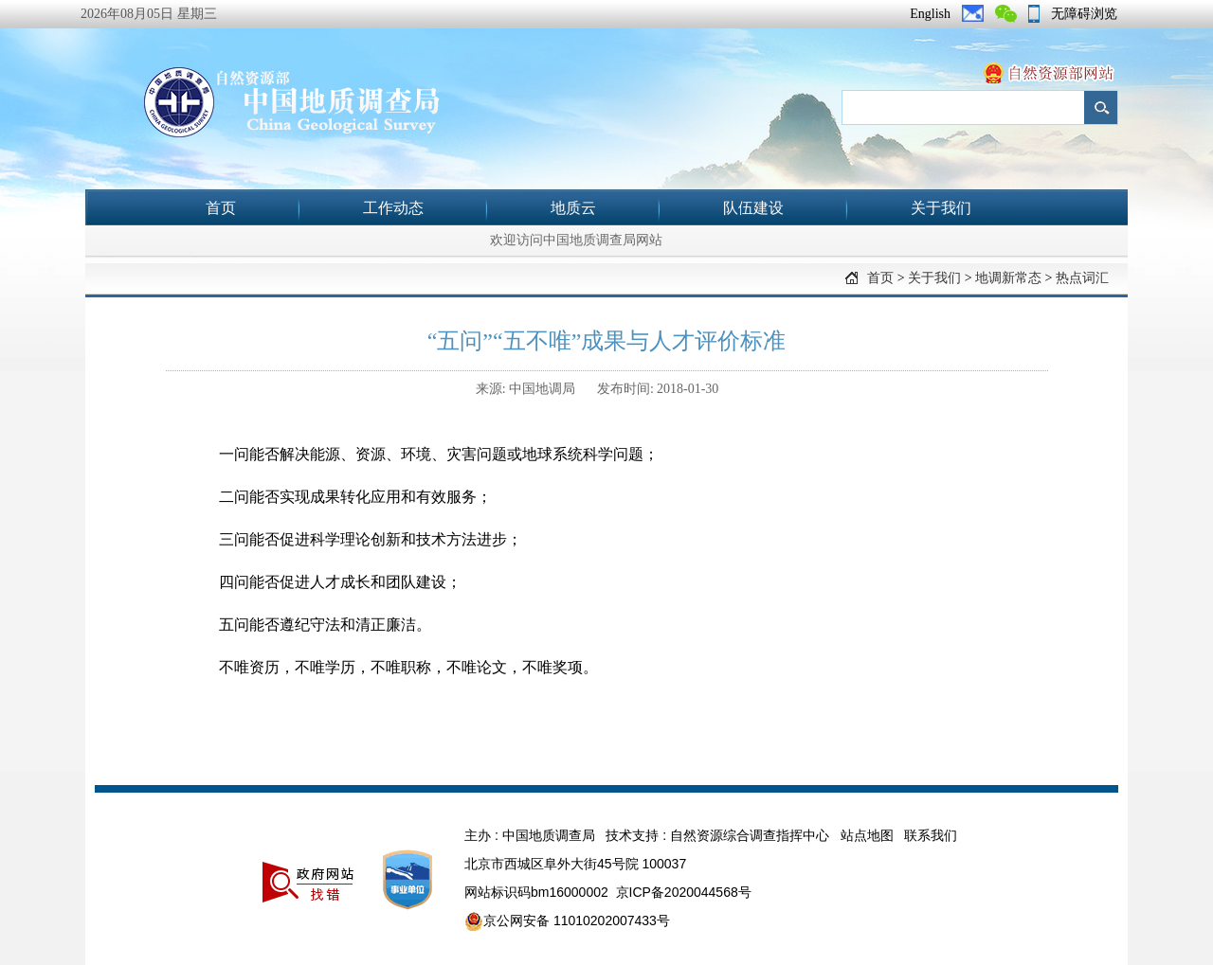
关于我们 (941, 208)
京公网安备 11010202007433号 (567, 921)
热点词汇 (1082, 278)
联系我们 (930, 835)
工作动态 (393, 208)
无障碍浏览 (1084, 14)
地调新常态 (1008, 278)
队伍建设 (753, 208)
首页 (221, 208)
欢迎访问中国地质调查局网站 (576, 240)
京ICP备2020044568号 (683, 892)
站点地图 (867, 835)
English (930, 14)
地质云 (573, 208)
